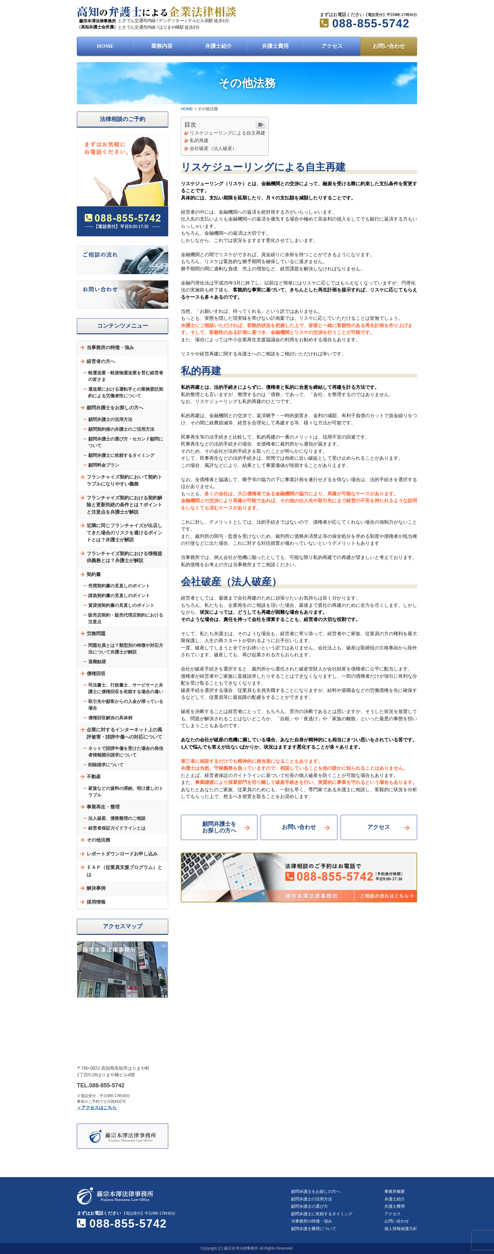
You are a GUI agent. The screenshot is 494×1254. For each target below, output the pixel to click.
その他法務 (98, 840)
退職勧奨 (97, 661)
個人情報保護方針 (400, 1228)
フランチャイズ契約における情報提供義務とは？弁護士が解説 (124, 557)
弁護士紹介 (218, 46)
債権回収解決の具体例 (110, 717)
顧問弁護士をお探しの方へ (219, 827)
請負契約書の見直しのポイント (119, 595)
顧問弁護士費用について (313, 1228)
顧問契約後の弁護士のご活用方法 (121, 429)
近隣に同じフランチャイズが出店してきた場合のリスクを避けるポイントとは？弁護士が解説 (124, 532)
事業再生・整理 (103, 806)
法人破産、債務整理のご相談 (117, 818)
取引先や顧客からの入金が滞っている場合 (125, 704)
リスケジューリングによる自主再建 (227, 132)
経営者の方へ (101, 361)
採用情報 (96, 902)
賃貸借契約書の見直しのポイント (121, 605)
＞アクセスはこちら (97, 1107)
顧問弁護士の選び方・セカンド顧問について (125, 442)
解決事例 (96, 888)
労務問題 (96, 633)
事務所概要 (394, 1191)
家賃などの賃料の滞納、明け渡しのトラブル (125, 791)
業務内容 (162, 46)
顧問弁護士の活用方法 (110, 419)
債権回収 (96, 673)
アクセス (332, 46)
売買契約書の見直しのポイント (119, 585)
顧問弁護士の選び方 (309, 1206)
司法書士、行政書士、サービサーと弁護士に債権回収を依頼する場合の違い (125, 688)
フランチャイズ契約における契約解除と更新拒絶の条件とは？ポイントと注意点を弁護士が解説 (124, 505)
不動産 (94, 776)
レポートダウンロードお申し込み (122, 853)
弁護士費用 (275, 46)
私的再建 (199, 140)
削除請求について (105, 764)
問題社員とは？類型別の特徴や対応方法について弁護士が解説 (125, 648)
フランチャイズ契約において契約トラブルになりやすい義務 (124, 480)
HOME (105, 46)
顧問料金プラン (103, 465)
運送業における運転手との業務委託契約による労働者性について (125, 392)
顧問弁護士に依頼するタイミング (121, 455)
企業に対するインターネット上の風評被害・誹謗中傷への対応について (124, 733)
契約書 (94, 574)
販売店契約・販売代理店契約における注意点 (125, 618)
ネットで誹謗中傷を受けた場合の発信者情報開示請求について (125, 751)
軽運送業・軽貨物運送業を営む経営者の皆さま (125, 376)
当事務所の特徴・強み (110, 347)
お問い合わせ (389, 46)
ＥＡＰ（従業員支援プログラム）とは (124, 871)
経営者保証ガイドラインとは (117, 828)
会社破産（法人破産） (213, 148)
